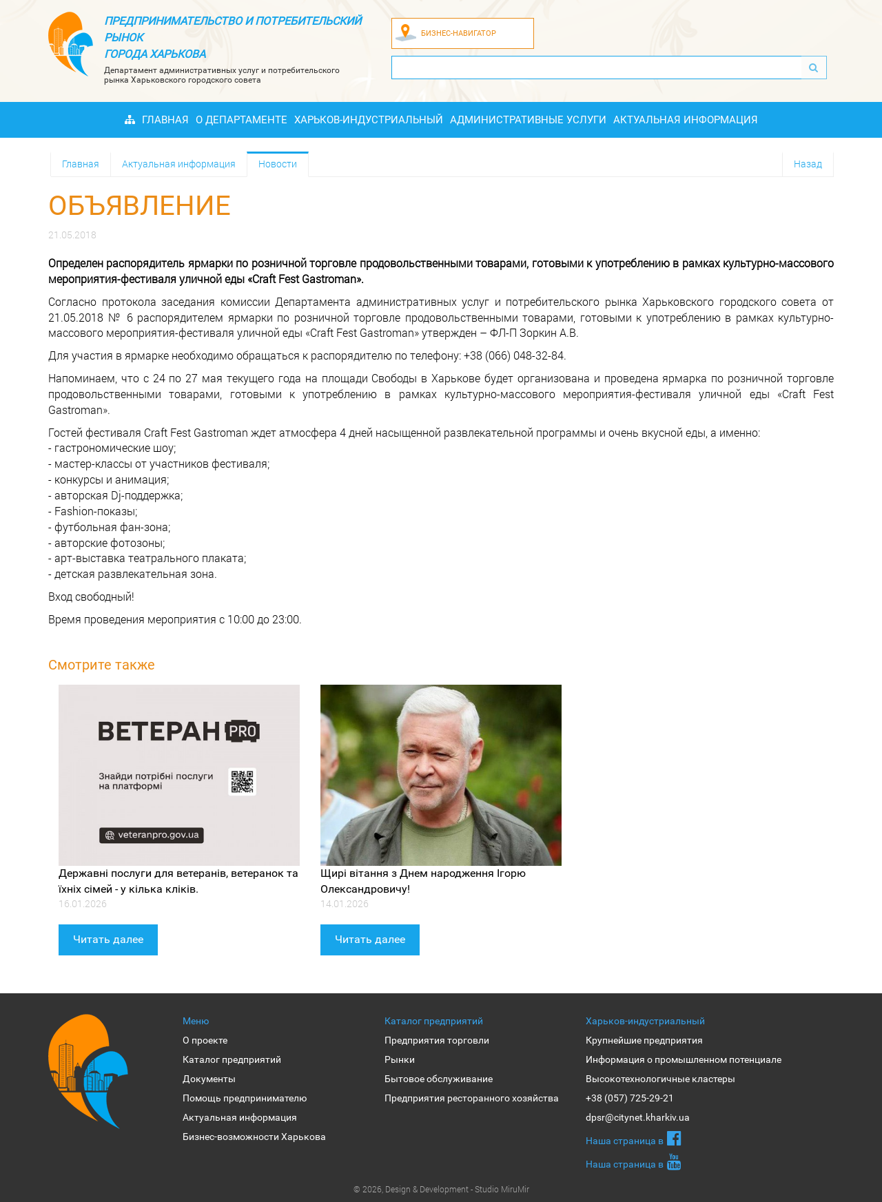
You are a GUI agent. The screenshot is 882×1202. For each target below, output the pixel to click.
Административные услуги (528, 120)
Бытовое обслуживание (438, 1078)
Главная (165, 120)
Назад (808, 163)
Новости (277, 163)
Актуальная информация (685, 120)
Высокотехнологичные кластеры (660, 1078)
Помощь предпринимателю (245, 1097)
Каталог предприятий (232, 1059)
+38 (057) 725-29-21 (630, 1097)
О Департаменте (241, 120)
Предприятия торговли (436, 1040)
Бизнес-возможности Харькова (254, 1136)
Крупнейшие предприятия (644, 1040)
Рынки (399, 1059)
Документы (209, 1078)
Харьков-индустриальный (368, 120)
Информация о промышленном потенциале (683, 1059)
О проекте (205, 1040)
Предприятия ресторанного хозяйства (471, 1097)
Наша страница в (633, 1138)
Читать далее (108, 939)
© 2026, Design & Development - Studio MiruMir (441, 1188)
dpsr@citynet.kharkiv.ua (638, 1117)
